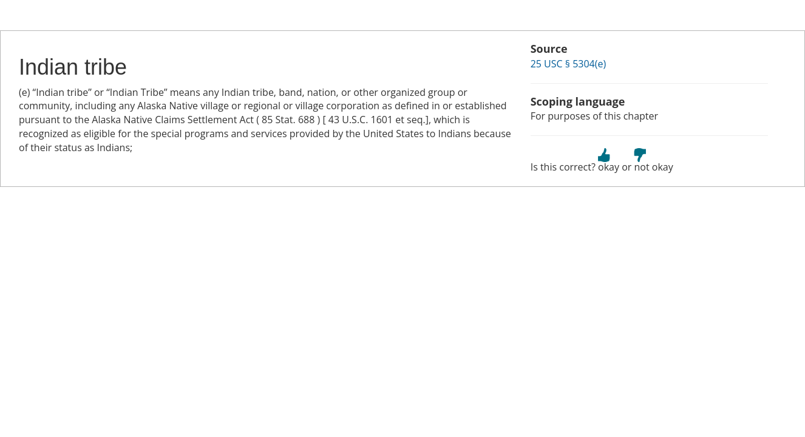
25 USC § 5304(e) (568, 63)
